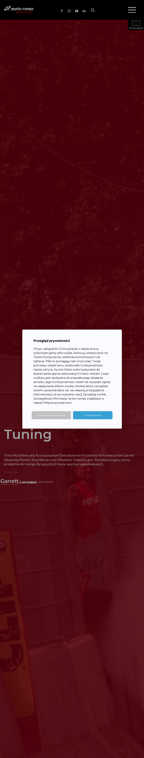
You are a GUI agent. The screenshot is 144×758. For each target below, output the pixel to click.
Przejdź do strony (92, 415)
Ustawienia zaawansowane (51, 415)
